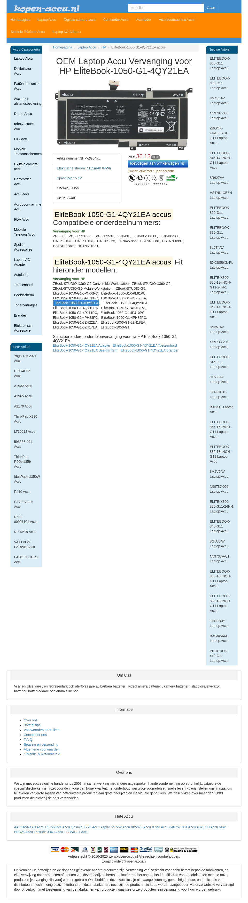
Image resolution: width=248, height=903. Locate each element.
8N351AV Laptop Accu (219, 329)
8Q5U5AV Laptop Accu (219, 543)
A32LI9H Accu (207, 827)
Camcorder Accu (115, 20)
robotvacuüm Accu (24, 126)
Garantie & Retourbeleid (42, 754)
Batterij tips (32, 725)
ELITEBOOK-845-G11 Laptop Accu (220, 362)
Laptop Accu (46, 20)
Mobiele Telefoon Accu (28, 32)
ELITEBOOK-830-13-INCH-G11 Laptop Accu (220, 603)
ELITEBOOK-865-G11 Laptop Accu (220, 63)
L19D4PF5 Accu (22, 373)
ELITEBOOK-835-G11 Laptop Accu (220, 83)
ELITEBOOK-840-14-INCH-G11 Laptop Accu (220, 309)
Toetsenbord (23, 285)
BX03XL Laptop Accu (221, 409)
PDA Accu (21, 219)
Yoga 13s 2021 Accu (25, 358)
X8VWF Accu (141, 827)
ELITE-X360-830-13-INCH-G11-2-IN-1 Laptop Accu (220, 285)
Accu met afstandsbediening (28, 101)
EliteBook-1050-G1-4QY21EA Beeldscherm (85, 350)
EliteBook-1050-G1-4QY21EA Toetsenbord (145, 345)
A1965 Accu (23, 396)
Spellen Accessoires (23, 247)
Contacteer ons (35, 735)
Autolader (21, 275)
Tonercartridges (26, 305)
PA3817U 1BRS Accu (26, 559)
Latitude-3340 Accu (48, 832)
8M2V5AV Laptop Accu (219, 474)
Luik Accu (21, 139)
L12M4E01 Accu (76, 832)
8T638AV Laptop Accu (219, 379)
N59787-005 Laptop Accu (219, 115)
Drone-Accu (23, 114)
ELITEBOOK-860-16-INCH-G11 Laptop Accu (220, 578)
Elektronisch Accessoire (23, 328)
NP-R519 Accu (25, 532)
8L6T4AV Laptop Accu (219, 250)
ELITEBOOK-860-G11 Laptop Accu (220, 212)
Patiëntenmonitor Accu (27, 86)
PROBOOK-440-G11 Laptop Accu (219, 656)
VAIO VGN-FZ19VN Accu (24, 544)
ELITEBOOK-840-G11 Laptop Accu (220, 526)
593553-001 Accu (23, 444)
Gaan (211, 8)
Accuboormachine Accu (176, 20)
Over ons (31, 720)
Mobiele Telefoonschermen (28, 151)
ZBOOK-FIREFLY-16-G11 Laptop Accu (219, 135)
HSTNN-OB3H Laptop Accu (221, 195)
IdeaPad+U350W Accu (27, 479)
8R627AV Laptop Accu (219, 180)
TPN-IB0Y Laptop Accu (219, 623)
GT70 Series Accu (23, 504)
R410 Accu (22, 492)
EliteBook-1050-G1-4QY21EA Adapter (81, 345)
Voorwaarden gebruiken (42, 730)
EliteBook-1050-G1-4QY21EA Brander (149, 350)
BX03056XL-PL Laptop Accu (221, 265)
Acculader (143, 20)
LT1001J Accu (24, 431)
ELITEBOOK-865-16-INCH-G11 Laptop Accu (220, 429)
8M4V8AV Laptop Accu (219, 100)
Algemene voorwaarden (42, 749)
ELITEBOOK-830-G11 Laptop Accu (220, 232)
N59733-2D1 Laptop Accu (219, 344)
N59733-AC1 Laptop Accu (219, 558)
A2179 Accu (23, 406)
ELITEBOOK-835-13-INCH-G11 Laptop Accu (220, 454)
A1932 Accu (23, 386)
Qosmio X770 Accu (85, 827)
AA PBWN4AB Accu (29, 827)
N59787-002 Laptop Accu (219, 489)
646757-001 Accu (182, 827)
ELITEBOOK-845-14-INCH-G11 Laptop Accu (220, 160)
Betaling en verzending (41, 744)
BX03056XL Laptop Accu (219, 638)
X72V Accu (160, 827)
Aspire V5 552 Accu (115, 827)
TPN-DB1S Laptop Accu (219, 394)
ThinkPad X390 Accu (25, 419)
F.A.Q (28, 740)
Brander (20, 315)
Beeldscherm (24, 295)
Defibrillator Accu (22, 71)
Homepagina (20, 20)
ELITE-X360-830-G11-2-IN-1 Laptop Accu (221, 506)
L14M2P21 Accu (57, 827)
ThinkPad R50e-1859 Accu (22, 461)
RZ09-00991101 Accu (26, 519)
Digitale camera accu (79, 20)
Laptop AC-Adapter (67, 32)
